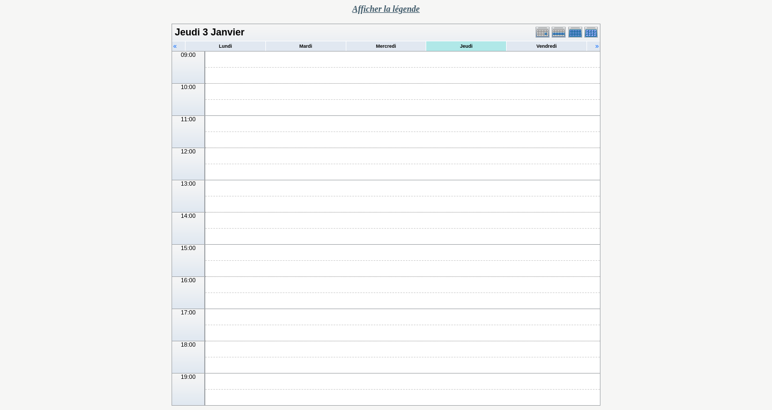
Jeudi (466, 46)
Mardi (305, 46)
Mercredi (386, 46)
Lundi (225, 46)
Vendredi (547, 46)
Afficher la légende (386, 8)
